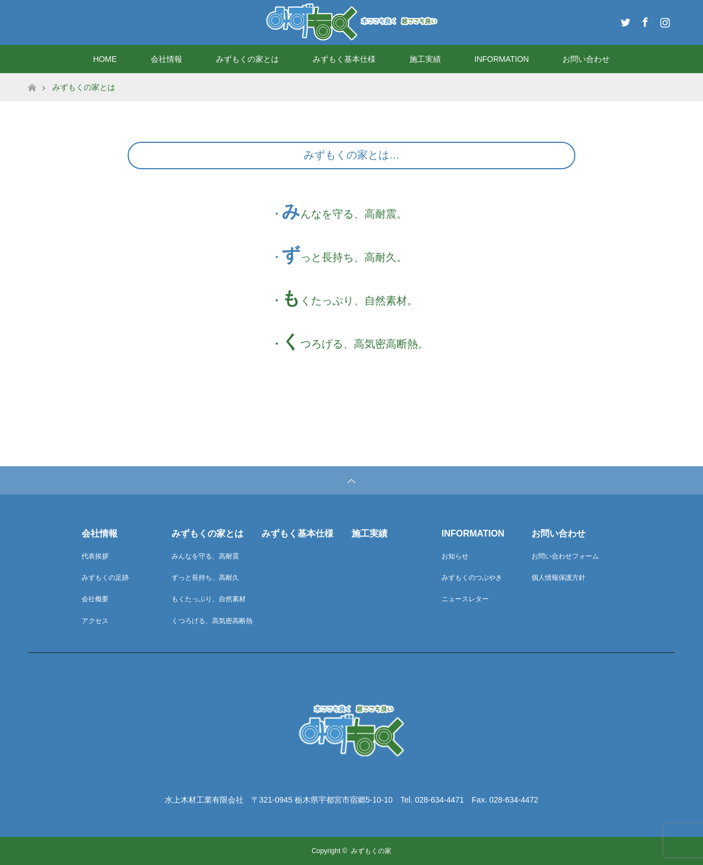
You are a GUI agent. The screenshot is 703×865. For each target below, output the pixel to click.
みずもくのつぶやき (471, 578)
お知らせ (454, 556)
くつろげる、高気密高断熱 (212, 621)
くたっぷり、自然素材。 (359, 301)
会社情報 (166, 59)
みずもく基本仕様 (344, 59)
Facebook (644, 20)
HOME (105, 59)
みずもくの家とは (247, 59)
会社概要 (95, 599)
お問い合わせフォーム (565, 556)
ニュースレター (465, 599)
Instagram (663, 20)
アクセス (95, 621)
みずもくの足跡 (105, 578)
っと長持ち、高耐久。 (353, 257)
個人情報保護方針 (558, 578)
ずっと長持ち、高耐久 (205, 578)
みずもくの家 (371, 851)
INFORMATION (502, 59)
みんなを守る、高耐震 (205, 556)
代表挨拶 (95, 556)
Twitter (624, 20)
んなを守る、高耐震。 (353, 214)
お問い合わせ (586, 59)
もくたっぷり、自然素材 (209, 599)
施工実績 (425, 59)
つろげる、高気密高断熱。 (364, 344)
